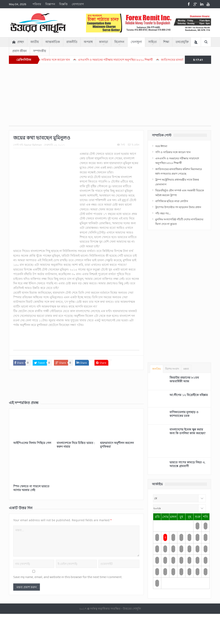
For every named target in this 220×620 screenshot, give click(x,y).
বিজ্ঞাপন (50, 4)
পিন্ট (121, 144)
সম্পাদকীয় (39, 51)
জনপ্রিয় (156, 368)
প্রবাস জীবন (19, 51)
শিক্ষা (166, 42)
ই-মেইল (133, 144)
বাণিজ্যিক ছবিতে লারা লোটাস (171, 201)
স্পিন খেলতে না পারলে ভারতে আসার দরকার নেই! (31, 488)
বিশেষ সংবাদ (172, 368)
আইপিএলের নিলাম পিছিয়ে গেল (32, 443)
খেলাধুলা (136, 42)
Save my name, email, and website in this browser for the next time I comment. (67, 577)
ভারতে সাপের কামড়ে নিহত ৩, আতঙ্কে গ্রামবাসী (187, 464)
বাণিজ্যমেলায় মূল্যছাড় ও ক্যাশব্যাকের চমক (184, 414)
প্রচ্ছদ (18, 42)
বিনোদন (119, 42)
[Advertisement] (110, 97)
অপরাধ (88, 42)
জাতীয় (34, 42)
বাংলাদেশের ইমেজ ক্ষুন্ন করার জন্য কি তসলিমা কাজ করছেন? (188, 431)
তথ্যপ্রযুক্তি (182, 42)
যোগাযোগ (78, 4)
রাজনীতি (71, 42)
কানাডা (103, 42)
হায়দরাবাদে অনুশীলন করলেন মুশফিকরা (117, 444)
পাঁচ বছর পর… (163, 213)
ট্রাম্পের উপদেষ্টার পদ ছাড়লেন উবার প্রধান (178, 207)
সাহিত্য (152, 42)
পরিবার (36, 4)
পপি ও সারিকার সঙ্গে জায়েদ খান (63, 59)
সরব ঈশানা (161, 146)
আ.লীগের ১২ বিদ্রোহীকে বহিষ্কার (189, 395)
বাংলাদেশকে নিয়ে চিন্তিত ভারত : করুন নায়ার (76, 444)
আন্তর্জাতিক (52, 42)
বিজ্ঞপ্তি (63, 4)
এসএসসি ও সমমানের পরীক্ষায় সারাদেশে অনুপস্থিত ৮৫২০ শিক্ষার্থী (127, 59)
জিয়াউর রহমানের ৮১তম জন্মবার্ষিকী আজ (184, 379)
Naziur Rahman (33, 144)
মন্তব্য (186, 368)
